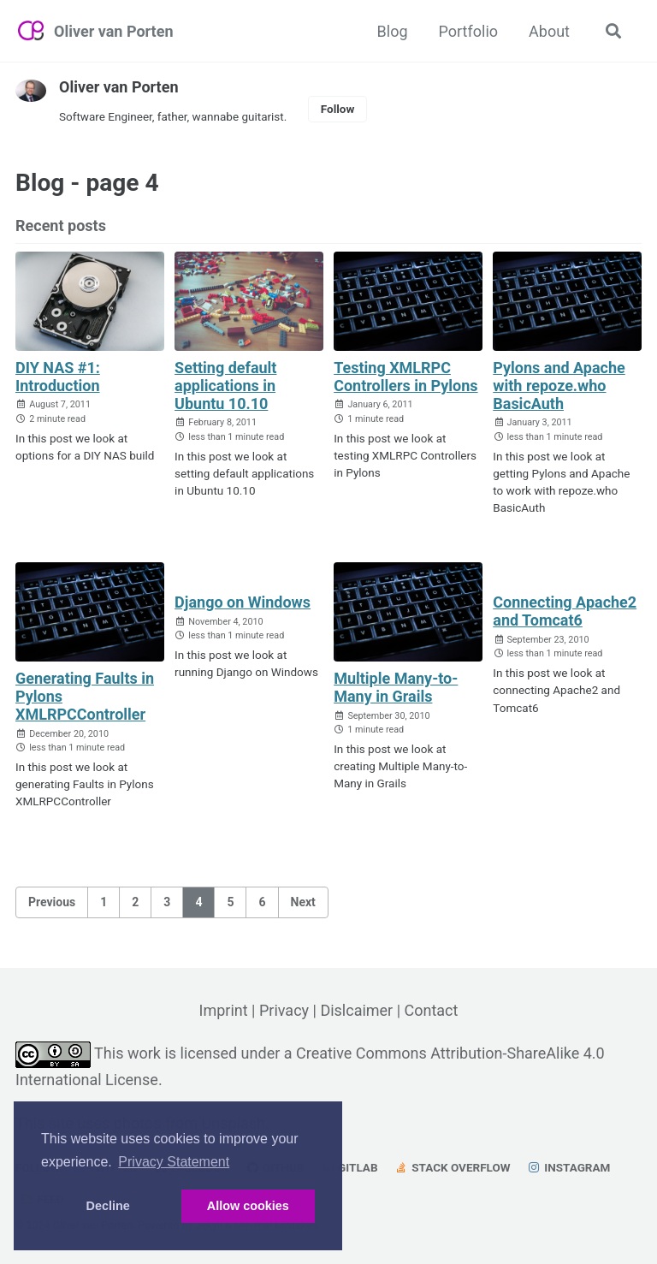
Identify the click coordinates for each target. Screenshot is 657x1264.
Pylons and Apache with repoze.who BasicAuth (559, 385)
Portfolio (468, 31)
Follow (338, 109)
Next (303, 902)
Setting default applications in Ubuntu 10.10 (225, 385)
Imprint (222, 1010)
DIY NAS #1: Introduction (57, 377)
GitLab (349, 1167)
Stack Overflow (452, 1167)
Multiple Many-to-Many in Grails (396, 687)
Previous (51, 902)
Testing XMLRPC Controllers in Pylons (406, 377)
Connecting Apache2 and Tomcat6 (564, 611)
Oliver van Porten (113, 31)
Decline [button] (108, 1206)
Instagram (568, 1167)
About (549, 31)
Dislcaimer (356, 1010)
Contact (432, 1010)
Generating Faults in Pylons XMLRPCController (84, 696)
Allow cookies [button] (248, 1206)
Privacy (284, 1010)
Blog (392, 31)
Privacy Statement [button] (173, 1161)
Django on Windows (243, 602)
